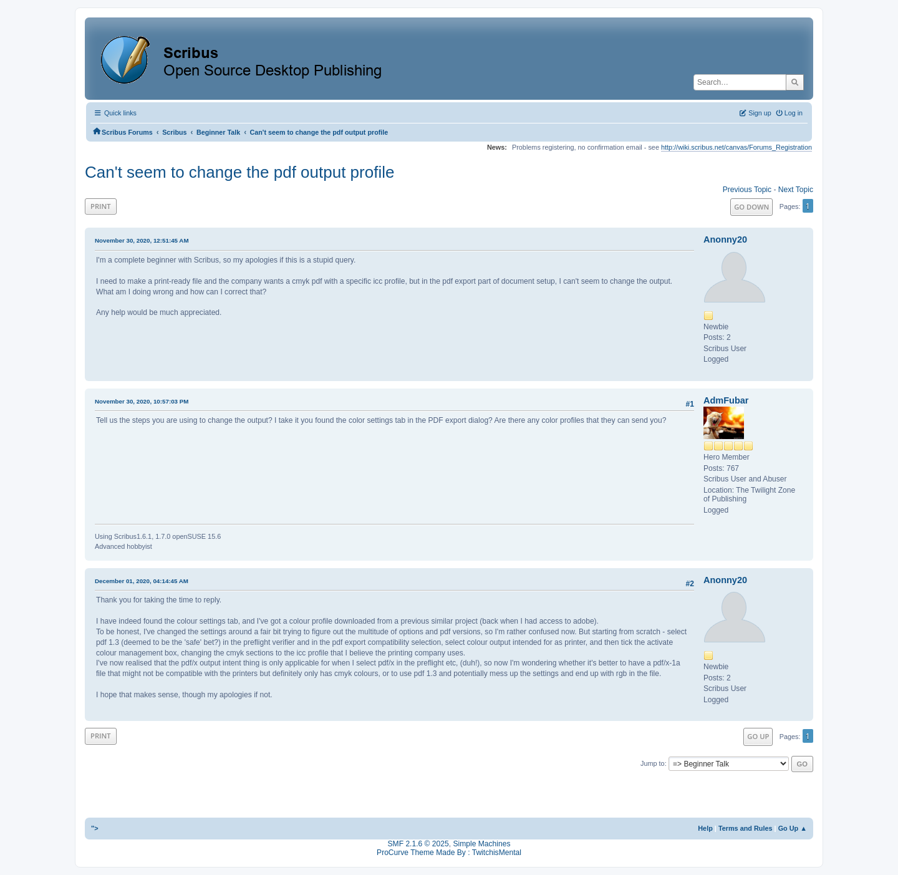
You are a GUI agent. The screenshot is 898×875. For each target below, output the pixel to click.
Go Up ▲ (792, 828)
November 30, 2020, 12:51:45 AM (142, 240)
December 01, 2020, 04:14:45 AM (141, 581)
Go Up (758, 736)
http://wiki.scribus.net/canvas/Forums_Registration (736, 147)
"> (95, 828)
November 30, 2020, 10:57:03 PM (141, 401)
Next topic (795, 189)
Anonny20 (725, 239)
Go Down (751, 206)
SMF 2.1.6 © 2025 (418, 843)
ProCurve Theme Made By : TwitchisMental (449, 852)
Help (705, 828)
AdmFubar (725, 400)
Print (100, 206)
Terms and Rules (745, 828)
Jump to (652, 763)
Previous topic (747, 189)
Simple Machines (481, 843)
